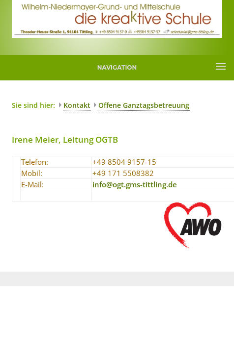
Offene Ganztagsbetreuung (143, 105)
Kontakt (76, 105)
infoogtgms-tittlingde (134, 184)
